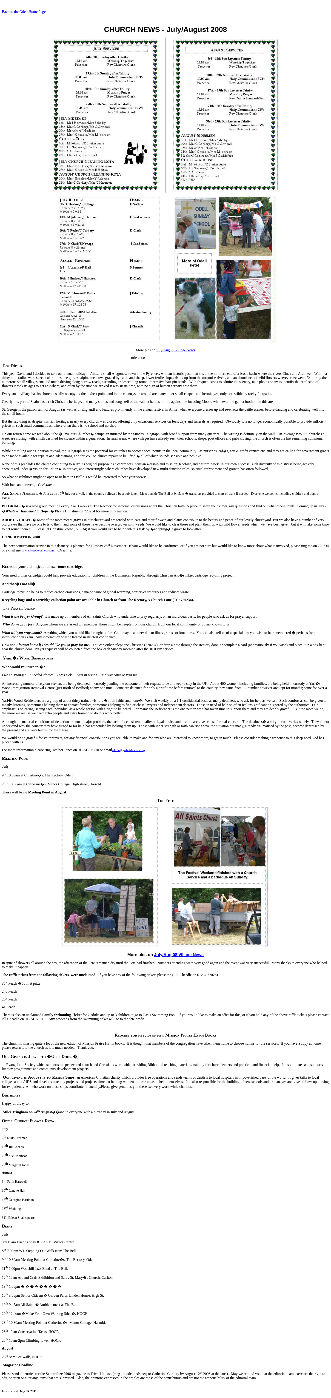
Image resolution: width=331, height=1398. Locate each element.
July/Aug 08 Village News (175, 350)
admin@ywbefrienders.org (128, 750)
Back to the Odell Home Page (24, 12)
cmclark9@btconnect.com (38, 550)
